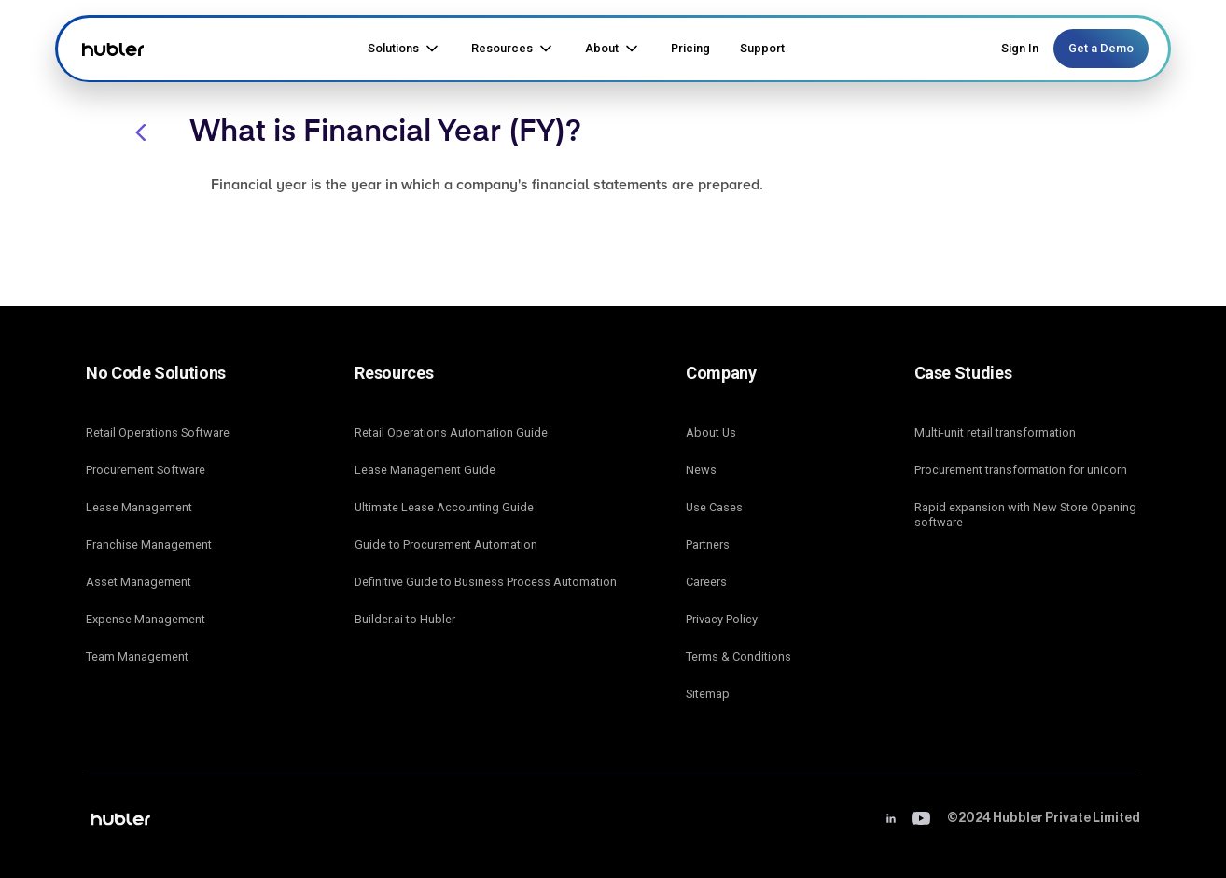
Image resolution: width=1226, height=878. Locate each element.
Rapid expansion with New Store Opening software (1025, 514)
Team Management (137, 656)
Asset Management (138, 582)
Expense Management (145, 619)
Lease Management (139, 507)
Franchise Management (149, 544)
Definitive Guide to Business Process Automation (486, 582)
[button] (404, 48)
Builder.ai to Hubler (405, 619)
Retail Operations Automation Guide (451, 432)
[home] (110, 48)
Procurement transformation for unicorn (1020, 470)
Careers (706, 582)
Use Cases (714, 507)
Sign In (1019, 48)
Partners (708, 544)
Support (762, 48)
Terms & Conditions (738, 656)
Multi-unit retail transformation (995, 432)
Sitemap (708, 694)
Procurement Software (145, 470)
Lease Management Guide (425, 470)
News (701, 470)
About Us (711, 432)
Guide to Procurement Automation (446, 544)
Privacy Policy (722, 619)
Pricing (690, 48)
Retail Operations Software (158, 432)
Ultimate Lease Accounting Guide (444, 507)
